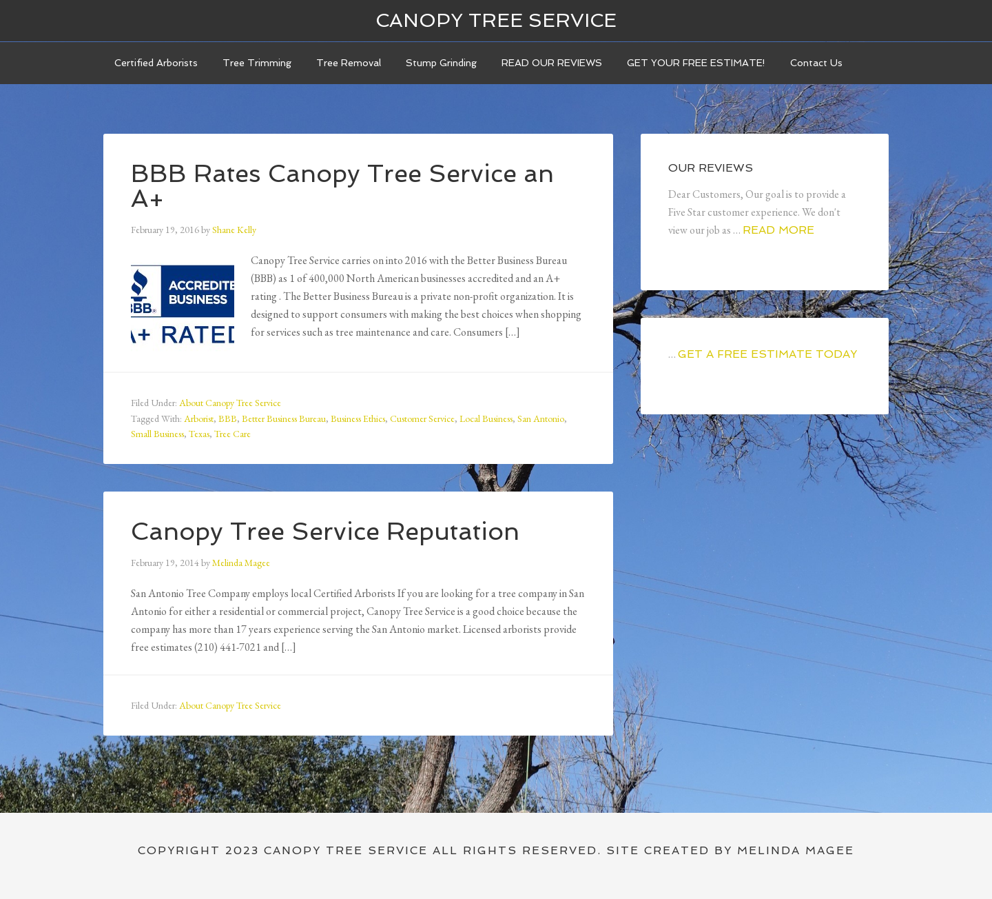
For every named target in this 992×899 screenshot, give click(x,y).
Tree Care (232, 433)
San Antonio (540, 418)
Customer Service (422, 418)
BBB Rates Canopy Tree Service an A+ (342, 186)
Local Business (486, 418)
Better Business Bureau (284, 418)
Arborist (199, 418)
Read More (778, 229)
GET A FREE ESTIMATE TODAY (767, 354)
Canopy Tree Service (496, 20)
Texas (199, 433)
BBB (227, 418)
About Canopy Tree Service (230, 402)
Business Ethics (358, 418)
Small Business (157, 433)
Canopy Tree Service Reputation (325, 531)
